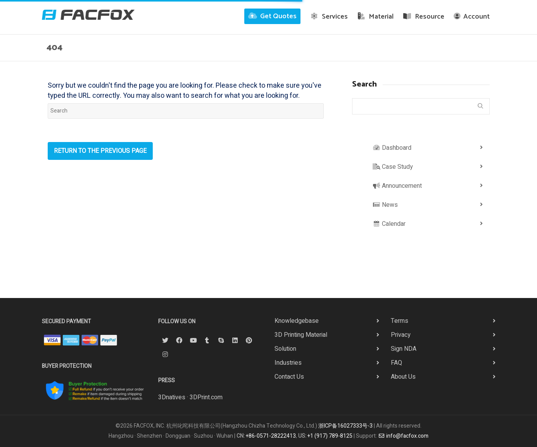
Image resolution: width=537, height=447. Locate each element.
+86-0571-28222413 (271, 436)
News (385, 205)
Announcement (397, 186)
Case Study (393, 167)
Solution (285, 348)
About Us (403, 376)
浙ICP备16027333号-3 (345, 426)
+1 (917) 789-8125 (329, 436)
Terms (399, 321)
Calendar (389, 224)
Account (472, 17)
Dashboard (392, 147)
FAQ (396, 362)
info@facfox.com (403, 436)
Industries (288, 362)
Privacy (401, 335)
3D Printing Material (301, 335)
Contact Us (289, 376)
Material (375, 17)
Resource (423, 17)
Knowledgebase (297, 321)
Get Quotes (272, 16)
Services (329, 17)
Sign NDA (403, 348)
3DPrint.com (206, 397)
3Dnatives (171, 397)
